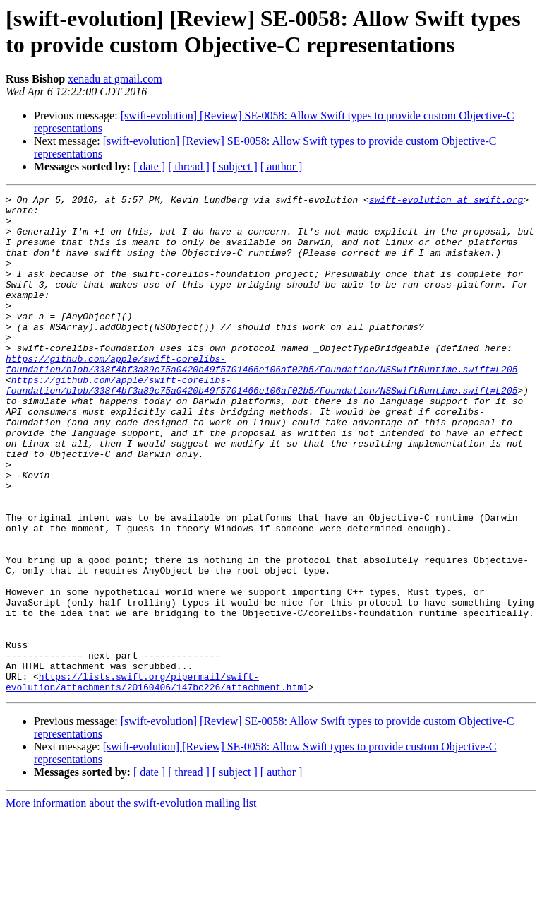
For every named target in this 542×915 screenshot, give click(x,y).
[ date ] (149, 166)
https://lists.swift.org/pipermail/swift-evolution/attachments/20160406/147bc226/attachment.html (157, 780)
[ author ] (281, 166)
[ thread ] (189, 166)
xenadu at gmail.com (115, 79)
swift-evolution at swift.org (446, 201)
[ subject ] (235, 166)
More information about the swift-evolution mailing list (131, 903)
